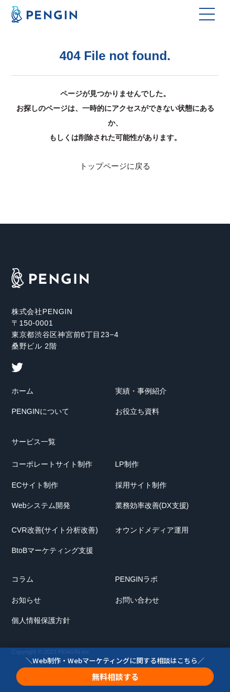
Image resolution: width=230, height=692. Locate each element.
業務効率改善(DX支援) (152, 505)
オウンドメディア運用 (152, 530)
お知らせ (26, 600)
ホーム (23, 391)
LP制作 (127, 464)
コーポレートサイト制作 (52, 464)
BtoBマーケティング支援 (52, 550)
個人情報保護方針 (41, 620)
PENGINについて (40, 411)
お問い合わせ (137, 600)
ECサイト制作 (35, 485)
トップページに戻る (115, 166)
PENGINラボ (136, 579)
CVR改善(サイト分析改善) (55, 530)
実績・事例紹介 (141, 391)
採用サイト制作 (141, 485)
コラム (23, 579)
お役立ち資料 (137, 411)
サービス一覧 (34, 441)
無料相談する (115, 676)
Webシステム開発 (41, 505)
